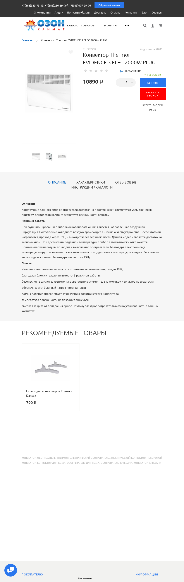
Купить (152, 82)
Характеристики (90, 182)
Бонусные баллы (78, 12)
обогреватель (46, 457)
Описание (57, 182)
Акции (59, 12)
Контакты (131, 12)
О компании (42, 12)
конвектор (29, 457)
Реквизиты (85, 578)
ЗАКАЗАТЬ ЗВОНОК (153, 94)
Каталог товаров (86, 25)
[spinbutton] (126, 82)
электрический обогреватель (89, 457)
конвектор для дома (51, 462)
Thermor (89, 48)
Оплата (115, 12)
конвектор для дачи (147, 462)
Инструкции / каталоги (92, 187)
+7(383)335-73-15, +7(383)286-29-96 (44, 5)
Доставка (100, 12)
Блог (144, 12)
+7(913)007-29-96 (80, 5)
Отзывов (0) (125, 182)
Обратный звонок (109, 5)
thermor (63, 457)
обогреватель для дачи (116, 462)
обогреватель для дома (83, 462)
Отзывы (157, 12)
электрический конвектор (127, 457)
